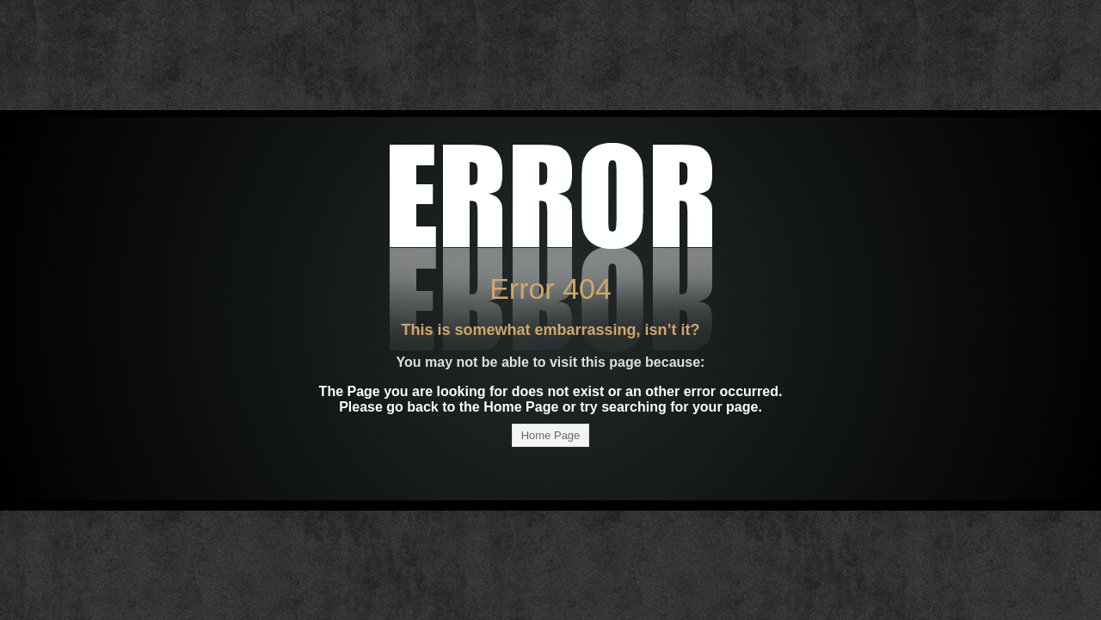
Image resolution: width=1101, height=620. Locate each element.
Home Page (551, 435)
